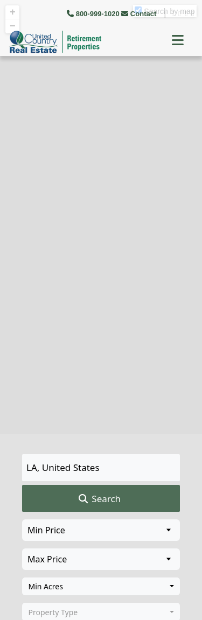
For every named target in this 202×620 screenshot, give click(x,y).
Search (99, 499)
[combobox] (101, 586)
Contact (139, 14)
